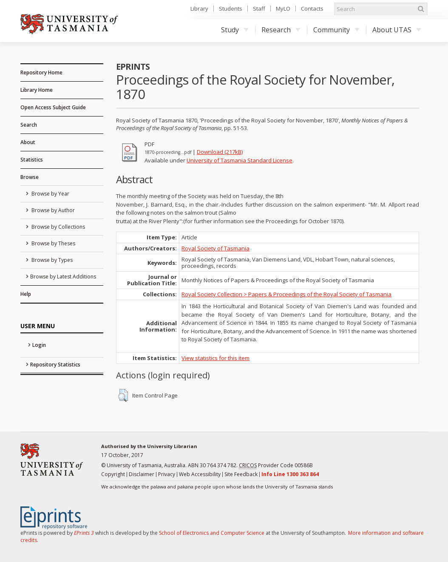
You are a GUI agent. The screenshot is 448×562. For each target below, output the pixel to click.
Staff (259, 8)
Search (28, 124)
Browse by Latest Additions (63, 276)
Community (336, 29)
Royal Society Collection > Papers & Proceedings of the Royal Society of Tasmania (286, 294)
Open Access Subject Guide (53, 107)
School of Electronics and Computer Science (211, 532)
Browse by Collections (57, 226)
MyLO (283, 8)
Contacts (312, 8)
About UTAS (396, 29)
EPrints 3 (84, 532)
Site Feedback (241, 474)
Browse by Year (49, 193)
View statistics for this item (215, 358)
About (27, 142)
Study (235, 29)
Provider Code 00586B (276, 465)
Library (199, 8)
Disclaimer (141, 474)
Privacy (166, 474)
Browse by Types (51, 260)
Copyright (113, 474)
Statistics (31, 159)
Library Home (36, 90)
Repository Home (41, 72)
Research (281, 29)
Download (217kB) (220, 152)
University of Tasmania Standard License (239, 160)
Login (39, 345)
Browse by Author (52, 210)
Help (25, 294)
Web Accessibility (200, 474)
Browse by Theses (52, 243)
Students (230, 8)
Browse (29, 177)
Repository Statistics (55, 364)
